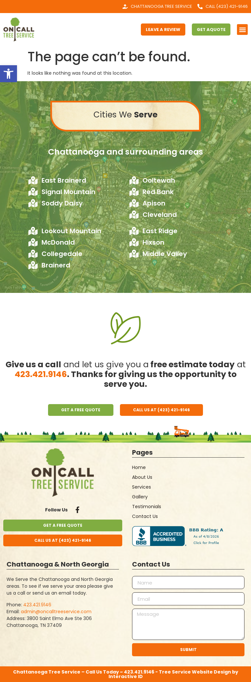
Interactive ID (126, 676)
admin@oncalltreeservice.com (56, 611)
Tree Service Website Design (195, 672)
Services (141, 487)
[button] (8, 73)
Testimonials (146, 506)
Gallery (140, 496)
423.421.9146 (41, 374)
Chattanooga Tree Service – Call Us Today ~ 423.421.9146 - (86, 672)
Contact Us (145, 516)
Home (139, 467)
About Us (142, 477)
